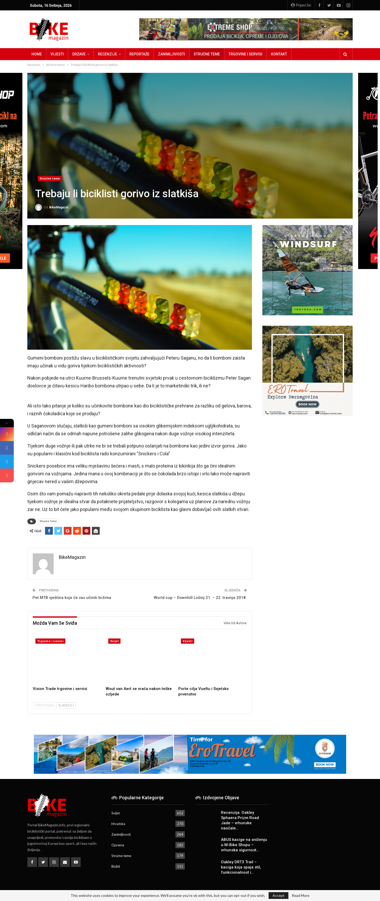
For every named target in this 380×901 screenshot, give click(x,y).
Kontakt (279, 54)
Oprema (117, 845)
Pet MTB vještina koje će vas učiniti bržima (72, 597)
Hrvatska (118, 824)
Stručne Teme (48, 521)
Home (36, 54)
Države (79, 54)
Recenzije (107, 54)
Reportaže (139, 54)
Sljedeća (66, 705)
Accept (278, 895)
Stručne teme (207, 54)
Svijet (114, 641)
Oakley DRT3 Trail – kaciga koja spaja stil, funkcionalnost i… (241, 867)
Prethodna (44, 705)
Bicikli (115, 866)
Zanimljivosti (171, 54)
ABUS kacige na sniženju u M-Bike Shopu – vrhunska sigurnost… (244, 844)
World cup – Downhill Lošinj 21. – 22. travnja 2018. (200, 597)
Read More (300, 895)
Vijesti (57, 54)
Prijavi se (301, 5)
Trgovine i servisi (245, 54)
